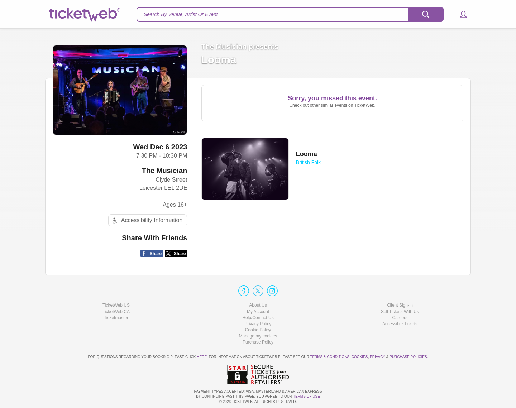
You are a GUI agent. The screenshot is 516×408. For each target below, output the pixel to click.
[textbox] (290, 14)
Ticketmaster (116, 317)
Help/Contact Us (257, 317)
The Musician (164, 170)
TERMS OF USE (306, 396)
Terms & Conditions (329, 357)
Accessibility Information (146, 220)
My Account (258, 311)
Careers (400, 317)
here (202, 357)
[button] (460, 14)
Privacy (377, 357)
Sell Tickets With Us (400, 311)
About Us (258, 305)
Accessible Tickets (399, 323)
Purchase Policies (408, 357)
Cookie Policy (258, 329)
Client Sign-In (400, 305)
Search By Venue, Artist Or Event (181, 14)
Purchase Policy (258, 342)
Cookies (360, 357)
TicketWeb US (116, 305)
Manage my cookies (258, 336)
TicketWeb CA (116, 311)
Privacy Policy (258, 323)
